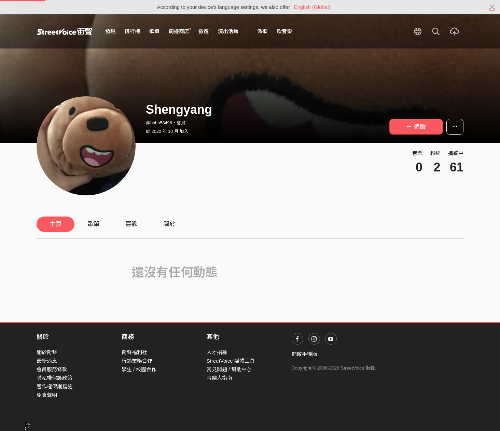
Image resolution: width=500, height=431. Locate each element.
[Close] (492, 7)
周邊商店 (180, 31)
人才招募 (217, 352)
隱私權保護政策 (54, 378)
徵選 (203, 31)
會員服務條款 (52, 369)
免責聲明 (47, 395)
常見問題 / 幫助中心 (229, 369)
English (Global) (312, 7)
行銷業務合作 (137, 361)
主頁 (56, 224)
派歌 (262, 31)
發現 (110, 31)
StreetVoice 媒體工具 (231, 361)
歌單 (154, 31)
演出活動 (228, 31)
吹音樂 (284, 31)
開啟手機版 (304, 354)
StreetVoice (65, 31)
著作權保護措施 (54, 386)
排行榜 (132, 31)
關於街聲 (47, 352)
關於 (169, 224)
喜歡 (131, 224)
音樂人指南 (219, 378)
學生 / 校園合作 (139, 369)
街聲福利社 (134, 352)
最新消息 (47, 361)
